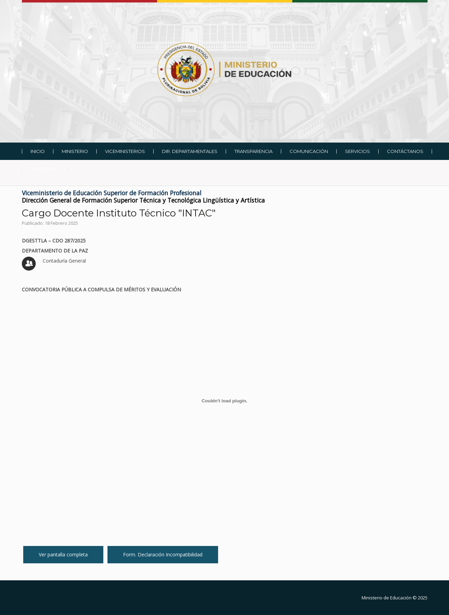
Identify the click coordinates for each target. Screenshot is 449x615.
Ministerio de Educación (387, 598)
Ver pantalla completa (63, 554)
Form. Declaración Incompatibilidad (162, 554)
